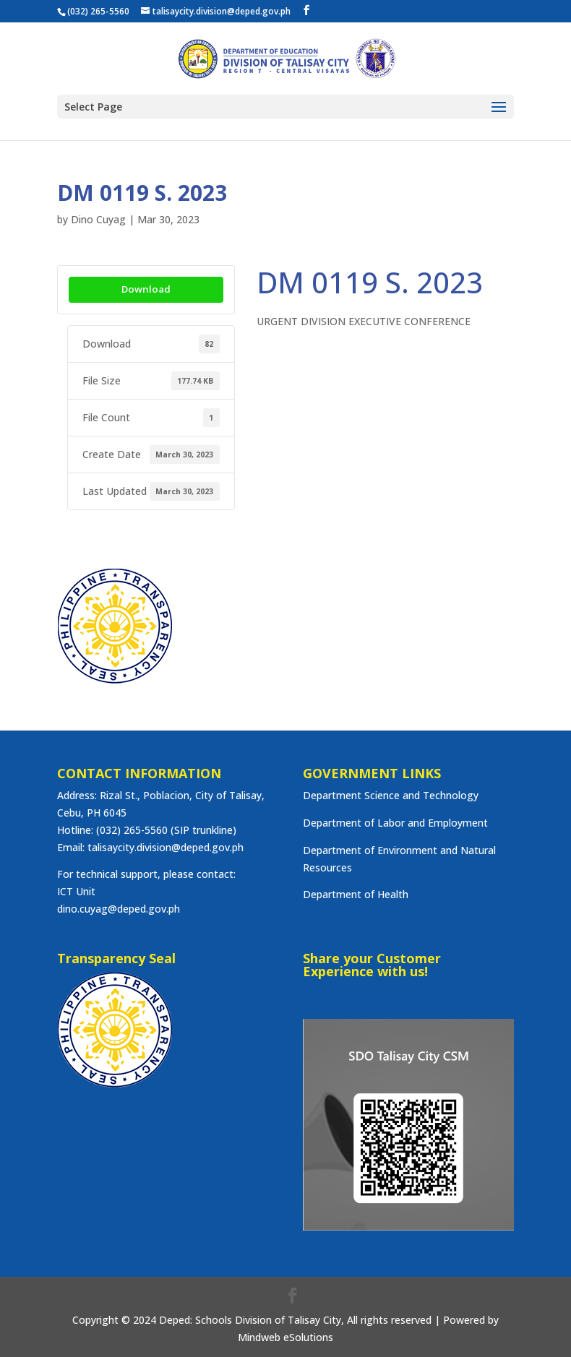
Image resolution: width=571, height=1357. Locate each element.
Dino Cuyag (98, 219)
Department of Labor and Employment (395, 823)
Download (146, 289)
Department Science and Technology (390, 795)
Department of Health (355, 894)
